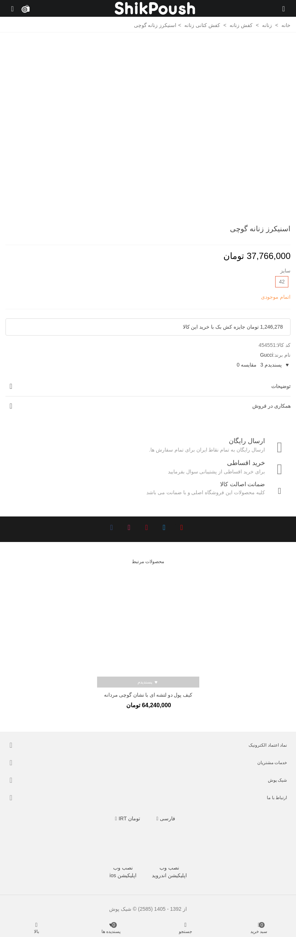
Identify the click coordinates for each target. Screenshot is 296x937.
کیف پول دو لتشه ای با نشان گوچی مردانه (148, 695)
